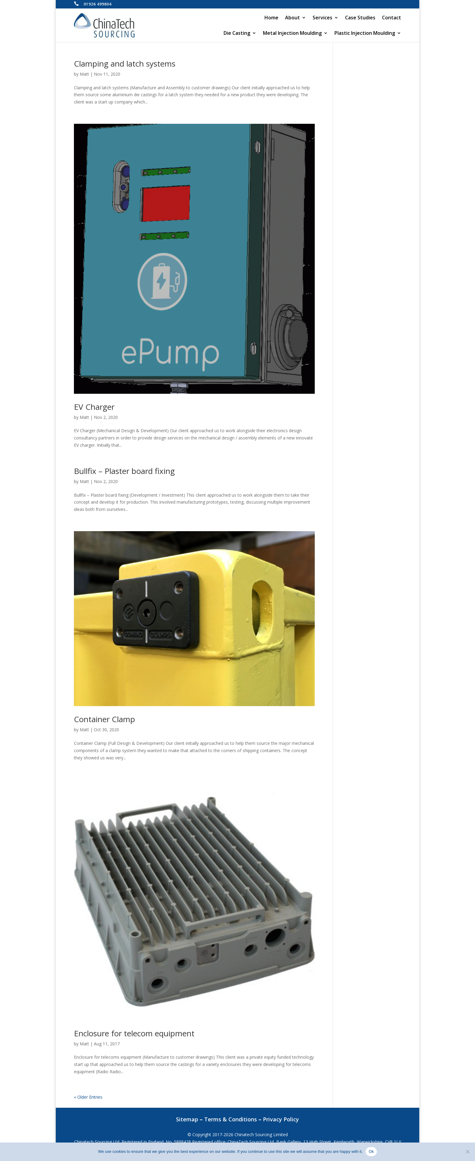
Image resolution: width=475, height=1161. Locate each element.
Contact (391, 18)
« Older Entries (88, 1097)
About (292, 18)
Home (271, 18)
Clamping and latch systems (124, 63)
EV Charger (94, 406)
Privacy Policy (281, 1119)
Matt (84, 74)
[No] (467, 1152)
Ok (371, 1151)
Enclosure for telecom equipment (134, 1033)
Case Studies (360, 18)
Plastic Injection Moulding (364, 33)
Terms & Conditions (230, 1119)
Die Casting (237, 33)
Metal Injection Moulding (292, 33)
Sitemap (187, 1119)
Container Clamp (104, 719)
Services (322, 18)
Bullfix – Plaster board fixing (124, 470)
